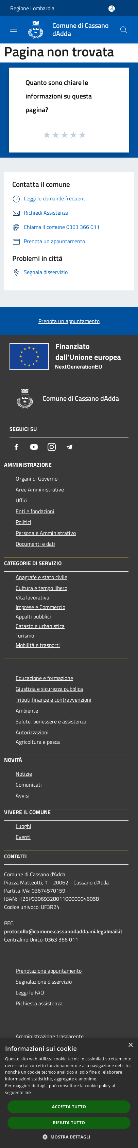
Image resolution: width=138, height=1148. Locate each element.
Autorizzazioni (32, 732)
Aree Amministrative (40, 489)
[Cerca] (124, 30)
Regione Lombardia (32, 8)
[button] (69, 1136)
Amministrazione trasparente (50, 1036)
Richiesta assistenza (39, 1003)
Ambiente (27, 710)
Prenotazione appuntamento (49, 971)
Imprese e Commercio (40, 607)
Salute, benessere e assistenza (51, 721)
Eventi (23, 837)
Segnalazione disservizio (44, 981)
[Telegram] (69, 447)
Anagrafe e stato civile (41, 577)
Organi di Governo (36, 478)
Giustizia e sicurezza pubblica (49, 689)
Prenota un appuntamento (69, 321)
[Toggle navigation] (14, 29)
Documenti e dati (35, 544)
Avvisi (23, 795)
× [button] (130, 1045)
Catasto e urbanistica (40, 626)
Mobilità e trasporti (38, 645)
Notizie (24, 774)
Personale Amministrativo (46, 533)
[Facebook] (16, 447)
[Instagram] (51, 447)
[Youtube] (34, 447)
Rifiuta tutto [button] (69, 1123)
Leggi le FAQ (30, 992)
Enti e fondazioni (35, 511)
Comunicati (29, 785)
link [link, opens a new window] (28, 1092)
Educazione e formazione (44, 678)
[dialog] (69, 1093)
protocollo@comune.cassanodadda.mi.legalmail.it (63, 931)
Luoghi (23, 826)
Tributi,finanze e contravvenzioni (53, 700)
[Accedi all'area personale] (111, 9)
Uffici (22, 500)
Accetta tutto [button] (69, 1107)
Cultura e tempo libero (41, 588)
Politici (23, 522)
